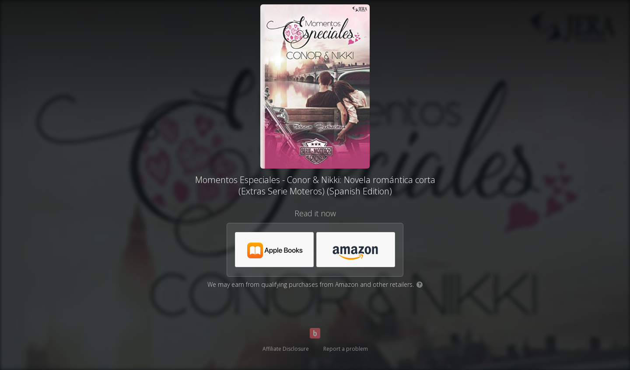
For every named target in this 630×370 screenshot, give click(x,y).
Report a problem (345, 348)
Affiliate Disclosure (285, 348)
